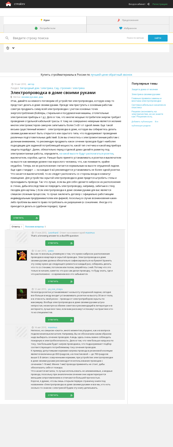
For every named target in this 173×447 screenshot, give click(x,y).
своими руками (29, 96)
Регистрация (160, 4)
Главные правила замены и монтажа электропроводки (147, 99)
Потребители (47, 28)
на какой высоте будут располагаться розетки (86, 153)
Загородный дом (29, 88)
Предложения (130, 20)
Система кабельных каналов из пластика (149, 106)
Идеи (47, 20)
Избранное (130, 28)
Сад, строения (62, 88)
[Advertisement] (65, 61)
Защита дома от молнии (145, 89)
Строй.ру (19, 4)
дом (41, 96)
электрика (47, 88)
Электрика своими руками (146, 94)
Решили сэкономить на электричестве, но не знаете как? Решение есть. (147, 114)
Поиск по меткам (135, 37)
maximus (90, 232)
